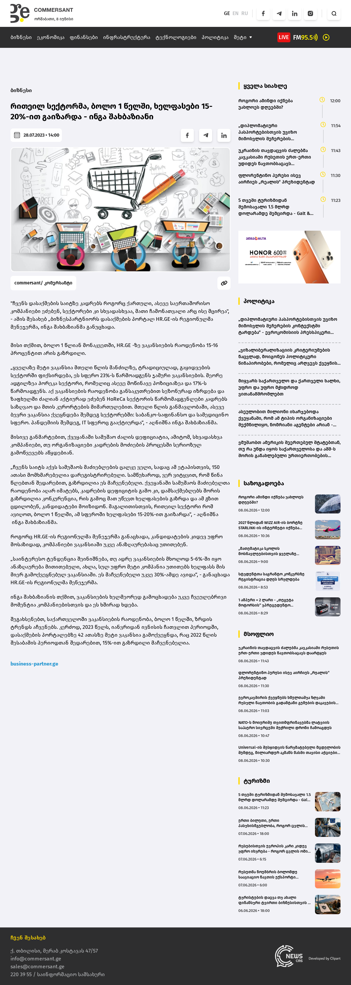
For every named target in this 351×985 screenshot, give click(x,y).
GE (227, 13)
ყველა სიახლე (265, 85)
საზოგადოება (264, 483)
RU (244, 13)
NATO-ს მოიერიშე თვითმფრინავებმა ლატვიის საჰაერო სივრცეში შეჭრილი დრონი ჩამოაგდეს (285, 725)
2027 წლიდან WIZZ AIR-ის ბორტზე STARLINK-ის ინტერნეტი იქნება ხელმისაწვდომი (270, 525)
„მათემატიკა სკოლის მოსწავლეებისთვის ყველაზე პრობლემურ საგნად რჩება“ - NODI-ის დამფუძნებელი (274, 551)
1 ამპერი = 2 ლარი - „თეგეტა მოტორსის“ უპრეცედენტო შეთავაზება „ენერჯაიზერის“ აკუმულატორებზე (266, 603)
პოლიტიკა (215, 37)
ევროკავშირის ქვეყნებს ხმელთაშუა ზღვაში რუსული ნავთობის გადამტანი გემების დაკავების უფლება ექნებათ (287, 700)
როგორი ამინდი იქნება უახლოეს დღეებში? (271, 500)
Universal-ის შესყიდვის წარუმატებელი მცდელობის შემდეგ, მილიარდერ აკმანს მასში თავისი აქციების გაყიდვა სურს (289, 750)
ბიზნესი (21, 37)
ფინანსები (84, 37)
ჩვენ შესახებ (28, 938)
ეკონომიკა (51, 37)
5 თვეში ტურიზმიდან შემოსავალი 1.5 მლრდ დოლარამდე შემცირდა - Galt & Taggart (274, 797)
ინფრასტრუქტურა (126, 37)
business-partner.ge (34, 664)
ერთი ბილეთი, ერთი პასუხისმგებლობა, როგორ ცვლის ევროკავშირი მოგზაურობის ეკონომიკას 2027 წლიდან (271, 823)
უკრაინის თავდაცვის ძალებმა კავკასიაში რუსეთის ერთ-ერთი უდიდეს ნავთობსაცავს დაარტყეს (288, 650)
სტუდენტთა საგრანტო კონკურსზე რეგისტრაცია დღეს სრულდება (271, 577)
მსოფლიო (259, 634)
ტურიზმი (257, 780)
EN (235, 13)
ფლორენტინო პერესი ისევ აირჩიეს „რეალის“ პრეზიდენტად (283, 675)
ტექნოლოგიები (176, 37)
